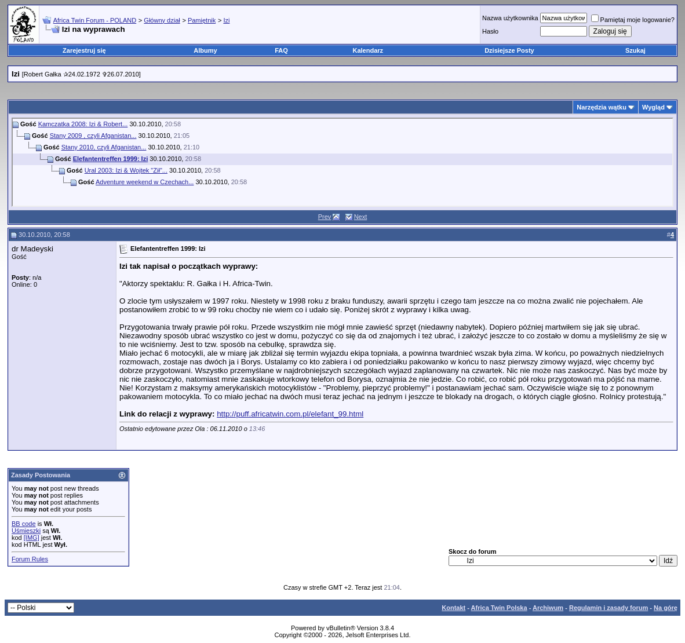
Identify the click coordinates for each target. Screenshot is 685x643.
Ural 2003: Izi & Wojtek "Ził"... (126, 170)
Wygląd (653, 107)
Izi (226, 20)
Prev (324, 216)
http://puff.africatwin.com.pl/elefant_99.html (290, 414)
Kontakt (453, 607)
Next (360, 216)
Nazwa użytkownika (510, 17)
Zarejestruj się (84, 50)
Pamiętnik (202, 20)
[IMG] (31, 537)
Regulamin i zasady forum (608, 607)
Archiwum (548, 607)
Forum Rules (30, 559)
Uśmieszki (26, 530)
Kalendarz (368, 50)
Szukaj (635, 50)
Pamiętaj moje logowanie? (633, 19)
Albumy (205, 50)
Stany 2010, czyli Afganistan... (104, 147)
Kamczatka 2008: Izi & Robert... (83, 123)
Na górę (665, 607)
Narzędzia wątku (601, 107)
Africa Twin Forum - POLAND (94, 20)
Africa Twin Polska (499, 607)
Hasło (490, 31)
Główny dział (162, 20)
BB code (24, 523)
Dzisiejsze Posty (509, 50)
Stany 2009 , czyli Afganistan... (93, 135)
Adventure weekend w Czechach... (145, 181)
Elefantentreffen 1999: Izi (110, 158)
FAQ (281, 50)
